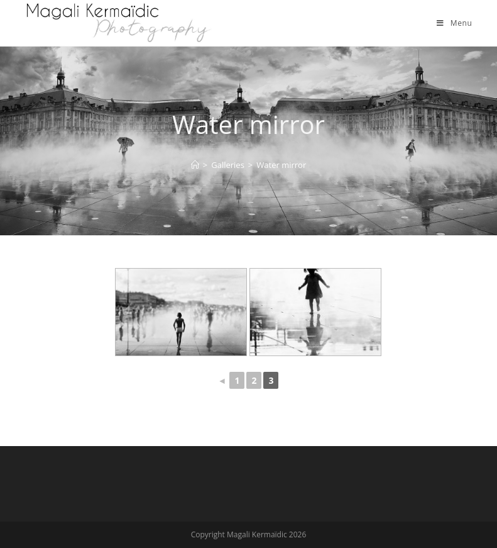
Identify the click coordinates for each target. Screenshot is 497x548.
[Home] (195, 165)
